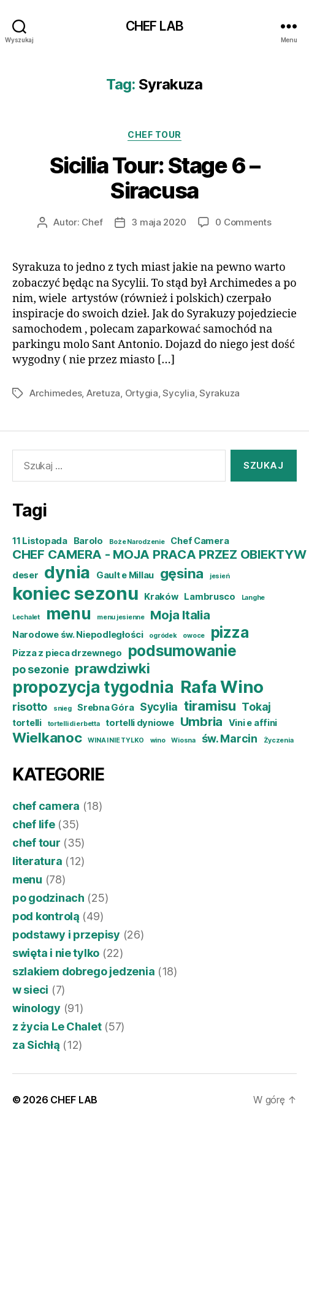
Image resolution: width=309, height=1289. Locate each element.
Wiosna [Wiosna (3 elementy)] (183, 740)
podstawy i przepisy (66, 934)
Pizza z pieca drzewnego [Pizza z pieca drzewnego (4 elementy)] (67, 653)
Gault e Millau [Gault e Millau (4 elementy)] (125, 575)
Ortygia (141, 393)
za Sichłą (36, 1044)
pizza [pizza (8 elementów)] (230, 632)
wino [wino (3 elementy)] (158, 740)
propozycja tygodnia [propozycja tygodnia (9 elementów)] (93, 687)
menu (27, 879)
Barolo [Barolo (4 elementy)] (88, 540)
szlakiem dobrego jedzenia (83, 971)
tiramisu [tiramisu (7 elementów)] (210, 705)
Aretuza (103, 393)
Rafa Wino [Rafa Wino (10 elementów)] (222, 686)
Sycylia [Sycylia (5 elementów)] (159, 706)
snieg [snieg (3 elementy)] (62, 709)
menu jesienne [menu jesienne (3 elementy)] (121, 617)
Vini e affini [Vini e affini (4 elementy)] (253, 722)
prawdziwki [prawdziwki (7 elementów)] (112, 668)
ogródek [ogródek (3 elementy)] (163, 636)
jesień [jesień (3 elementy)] (219, 576)
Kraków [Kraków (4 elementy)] (161, 596)
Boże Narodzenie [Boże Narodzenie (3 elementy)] (137, 542)
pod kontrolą (46, 916)
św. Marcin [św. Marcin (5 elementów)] (230, 738)
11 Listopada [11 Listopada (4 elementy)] (39, 540)
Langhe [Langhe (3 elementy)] (253, 598)
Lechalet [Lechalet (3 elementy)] (26, 617)
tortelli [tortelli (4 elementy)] (27, 722)
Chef (92, 222)
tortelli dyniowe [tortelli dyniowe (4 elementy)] (139, 722)
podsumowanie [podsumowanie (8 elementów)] (182, 650)
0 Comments (243, 222)
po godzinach (48, 897)
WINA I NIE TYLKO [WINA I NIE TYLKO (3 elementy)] (116, 740)
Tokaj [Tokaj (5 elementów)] (256, 706)
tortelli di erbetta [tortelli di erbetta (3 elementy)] (74, 724)
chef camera (46, 805)
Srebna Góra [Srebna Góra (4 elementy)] (105, 707)
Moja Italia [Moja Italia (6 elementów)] (180, 614)
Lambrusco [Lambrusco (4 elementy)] (209, 596)
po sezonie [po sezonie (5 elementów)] (40, 669)
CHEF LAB (154, 26)
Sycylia (178, 393)
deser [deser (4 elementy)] (25, 575)
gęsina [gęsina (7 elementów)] (182, 573)
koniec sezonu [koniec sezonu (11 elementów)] (75, 593)
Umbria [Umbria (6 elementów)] (201, 721)
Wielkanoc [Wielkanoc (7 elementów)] (47, 737)
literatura (37, 861)
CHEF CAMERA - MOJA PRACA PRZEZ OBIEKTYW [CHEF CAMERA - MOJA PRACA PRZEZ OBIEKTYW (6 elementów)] (159, 554)
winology (36, 1008)
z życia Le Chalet (56, 1026)
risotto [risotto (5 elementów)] (29, 706)
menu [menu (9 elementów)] (68, 613)
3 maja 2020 (158, 222)
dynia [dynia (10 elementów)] (67, 572)
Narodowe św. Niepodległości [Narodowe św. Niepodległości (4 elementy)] (77, 634)
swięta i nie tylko (55, 953)
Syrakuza (219, 393)
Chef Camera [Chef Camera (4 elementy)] (199, 540)
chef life (33, 824)
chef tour (154, 134)
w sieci (30, 989)
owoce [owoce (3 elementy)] (194, 636)
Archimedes (55, 393)
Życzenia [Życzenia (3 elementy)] (279, 740)
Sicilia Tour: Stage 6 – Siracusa (155, 178)
